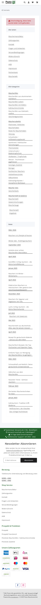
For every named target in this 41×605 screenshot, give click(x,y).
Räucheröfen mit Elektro (17, 105)
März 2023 (12, 359)
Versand (30, 593)
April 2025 (12, 256)
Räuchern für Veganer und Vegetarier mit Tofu (18, 300)
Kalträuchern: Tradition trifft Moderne (19, 404)
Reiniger (12, 168)
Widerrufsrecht (14, 56)
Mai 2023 (12, 320)
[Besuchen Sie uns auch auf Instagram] (23, 585)
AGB (10, 64)
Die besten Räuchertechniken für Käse (19, 392)
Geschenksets (14, 191)
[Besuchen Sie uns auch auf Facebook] (17, 585)
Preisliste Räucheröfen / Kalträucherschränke (18, 538)
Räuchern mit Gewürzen (18, 316)
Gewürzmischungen (16, 202)
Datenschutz (13, 60)
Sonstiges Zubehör (15, 165)
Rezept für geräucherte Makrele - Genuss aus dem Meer (20, 338)
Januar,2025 (13, 268)
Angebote (12, 213)
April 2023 (12, 332)
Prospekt (5, 530)
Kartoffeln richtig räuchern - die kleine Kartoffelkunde (20, 263)
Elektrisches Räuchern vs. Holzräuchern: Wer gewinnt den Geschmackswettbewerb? (20, 287)
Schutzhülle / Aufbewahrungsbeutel (17, 138)
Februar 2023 (13, 386)
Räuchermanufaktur (16, 36)
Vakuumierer (13, 177)
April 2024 (12, 280)
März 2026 (12, 230)
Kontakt (11, 44)
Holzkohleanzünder (16, 174)
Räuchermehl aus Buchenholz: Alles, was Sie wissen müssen (20, 327)
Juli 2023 (12, 313)
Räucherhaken (14, 128)
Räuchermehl (13, 199)
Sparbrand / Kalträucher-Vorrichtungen (18, 143)
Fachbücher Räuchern (17, 171)
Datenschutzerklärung (14, 450)
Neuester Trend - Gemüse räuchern (18, 381)
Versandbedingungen (16, 52)
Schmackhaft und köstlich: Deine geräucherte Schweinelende (20, 365)
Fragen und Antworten (17, 48)
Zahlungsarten (14, 40)
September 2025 (15, 245)
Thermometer (14, 148)
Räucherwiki (13, 76)
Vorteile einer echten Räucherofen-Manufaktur (18, 251)
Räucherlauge (14, 205)
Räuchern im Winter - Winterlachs (16, 275)
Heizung (12, 134)
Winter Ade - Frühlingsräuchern (20, 241)
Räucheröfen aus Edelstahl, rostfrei (19, 112)
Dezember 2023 (14, 294)
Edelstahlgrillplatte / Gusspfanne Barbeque (17, 182)
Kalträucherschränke (16, 108)
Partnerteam (13, 72)
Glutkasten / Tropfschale (17, 156)
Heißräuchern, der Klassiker (19, 408)
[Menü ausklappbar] (3, 1)
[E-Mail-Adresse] (11, 460)
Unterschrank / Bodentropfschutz (15, 152)
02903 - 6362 (6, 478)
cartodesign (14, 597)
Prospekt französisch (9, 534)
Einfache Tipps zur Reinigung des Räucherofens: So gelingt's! (20, 354)
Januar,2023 (13, 398)
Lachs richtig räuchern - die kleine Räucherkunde (19, 308)
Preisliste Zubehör (8, 542)
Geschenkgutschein (16, 117)
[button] (25, 2)
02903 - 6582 (6, 480)
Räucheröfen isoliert (16, 102)
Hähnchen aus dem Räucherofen (16, 373)
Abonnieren (28, 460)
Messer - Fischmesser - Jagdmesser (17, 161)
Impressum (13, 68)
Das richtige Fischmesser (18, 412)
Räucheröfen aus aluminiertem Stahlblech (20, 97)
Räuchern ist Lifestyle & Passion (20, 235)
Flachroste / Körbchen (17, 125)
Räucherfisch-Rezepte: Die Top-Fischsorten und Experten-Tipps (20, 346)
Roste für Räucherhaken (17, 131)
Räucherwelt (14, 210)
